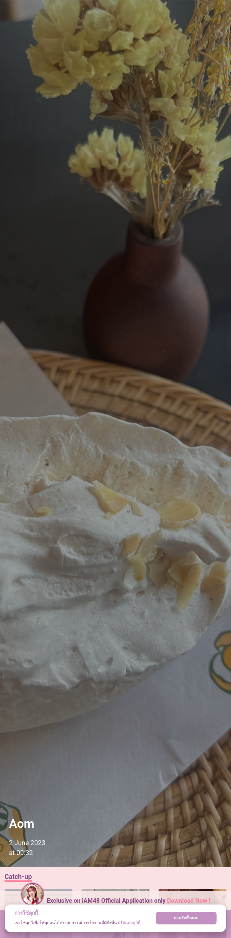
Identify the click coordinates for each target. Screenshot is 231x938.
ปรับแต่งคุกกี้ (129, 922)
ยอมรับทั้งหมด (186, 918)
